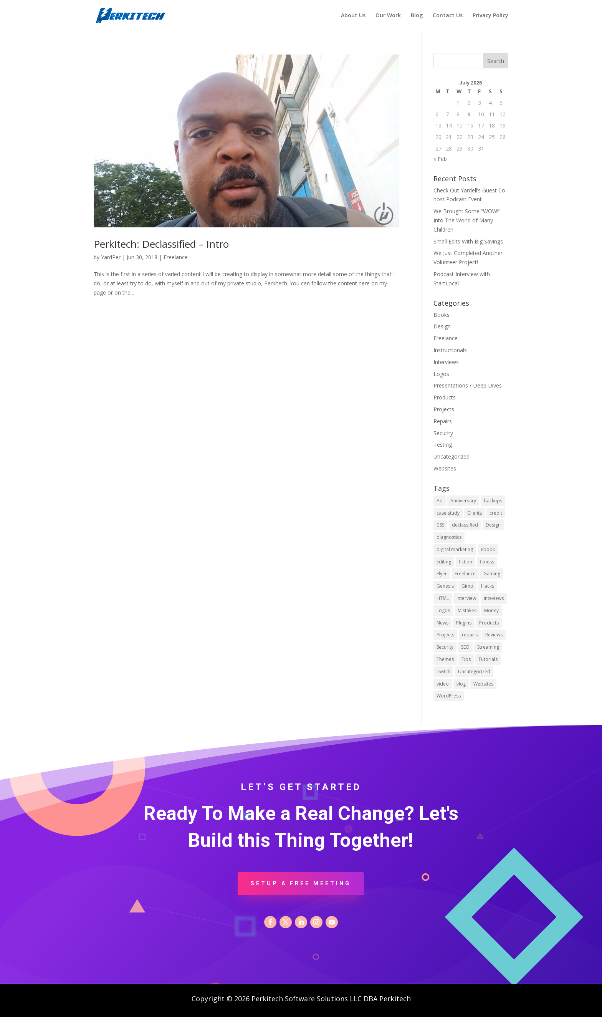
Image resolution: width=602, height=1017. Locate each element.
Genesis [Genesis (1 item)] (445, 586)
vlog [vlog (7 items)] (461, 684)
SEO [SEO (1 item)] (465, 647)
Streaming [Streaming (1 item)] (488, 647)
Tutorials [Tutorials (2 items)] (488, 659)
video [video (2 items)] (443, 684)
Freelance (176, 257)
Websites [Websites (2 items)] (483, 684)
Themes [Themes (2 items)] (445, 659)
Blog (417, 16)
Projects (443, 409)
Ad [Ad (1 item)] (440, 500)
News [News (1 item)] (442, 622)
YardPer (111, 257)
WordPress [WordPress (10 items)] (449, 695)
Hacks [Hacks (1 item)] (487, 586)
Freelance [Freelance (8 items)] (465, 573)
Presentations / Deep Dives (467, 385)
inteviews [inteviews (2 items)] (494, 598)
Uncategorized (451, 456)
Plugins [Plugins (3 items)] (463, 622)
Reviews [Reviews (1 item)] (494, 634)
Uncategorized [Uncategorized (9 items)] (474, 671)
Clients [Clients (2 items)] (474, 513)
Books (441, 314)
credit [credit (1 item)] (496, 513)
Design (442, 326)
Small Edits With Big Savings (468, 241)
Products (444, 397)
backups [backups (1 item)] (493, 500)
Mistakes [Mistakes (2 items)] (467, 610)
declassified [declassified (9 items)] (465, 525)
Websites (444, 468)
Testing (442, 444)
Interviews (446, 362)
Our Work (388, 16)
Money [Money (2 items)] (491, 610)
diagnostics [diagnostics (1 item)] (449, 537)
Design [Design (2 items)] (493, 525)
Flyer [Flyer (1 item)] (442, 573)
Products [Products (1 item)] (489, 622)
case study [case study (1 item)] (448, 513)
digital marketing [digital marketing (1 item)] (455, 549)
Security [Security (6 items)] (445, 647)
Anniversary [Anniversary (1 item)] (463, 500)
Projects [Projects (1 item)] (445, 634)
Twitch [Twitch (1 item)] (443, 671)
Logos (441, 374)
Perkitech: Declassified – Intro (161, 244)
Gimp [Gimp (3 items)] (467, 586)
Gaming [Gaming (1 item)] (491, 573)
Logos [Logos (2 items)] (443, 610)
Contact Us (448, 16)
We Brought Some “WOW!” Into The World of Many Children (466, 220)
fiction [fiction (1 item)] (465, 561)
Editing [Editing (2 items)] (444, 561)
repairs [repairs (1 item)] (470, 634)
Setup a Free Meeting (301, 883)
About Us (353, 16)
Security (443, 433)
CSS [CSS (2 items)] (440, 525)
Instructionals (450, 350)
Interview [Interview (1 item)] (466, 598)
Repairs (442, 421)
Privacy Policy (490, 16)
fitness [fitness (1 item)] (487, 561)
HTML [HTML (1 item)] (443, 598)
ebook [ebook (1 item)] (488, 549)
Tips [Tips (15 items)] (466, 659)
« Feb (440, 158)
